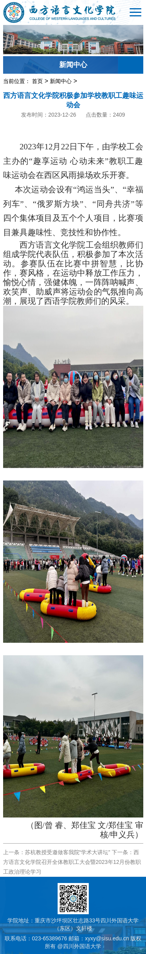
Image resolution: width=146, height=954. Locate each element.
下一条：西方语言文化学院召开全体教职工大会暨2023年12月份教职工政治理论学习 (72, 862)
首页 (37, 81)
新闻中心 (61, 81)
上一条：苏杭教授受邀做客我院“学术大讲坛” (56, 852)
